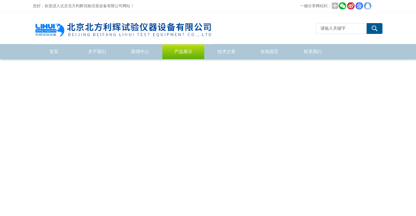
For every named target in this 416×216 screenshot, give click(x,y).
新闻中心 (140, 51)
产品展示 (183, 51)
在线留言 (270, 51)
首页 (53, 51)
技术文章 (226, 51)
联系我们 (313, 51)
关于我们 (97, 51)
